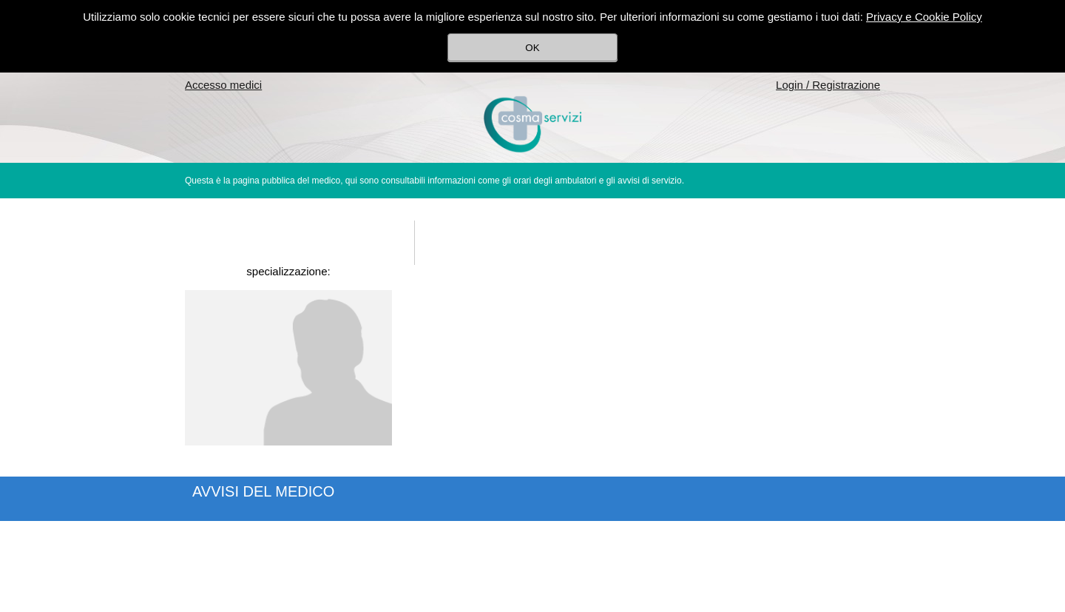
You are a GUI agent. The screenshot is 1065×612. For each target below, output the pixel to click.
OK (532, 47)
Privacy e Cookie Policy (924, 16)
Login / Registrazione (828, 84)
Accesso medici (223, 84)
